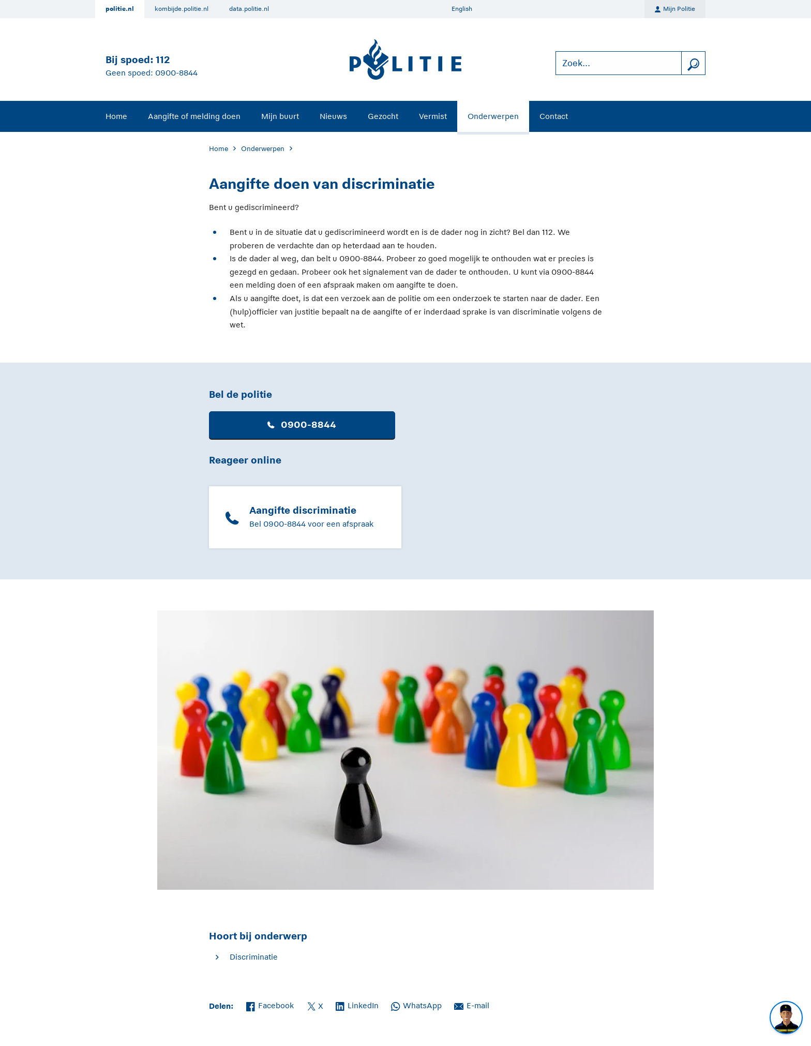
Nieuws (333, 116)
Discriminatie (254, 957)
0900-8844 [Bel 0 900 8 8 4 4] (176, 73)
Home (116, 116)
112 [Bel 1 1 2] (163, 59)
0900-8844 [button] (301, 424)
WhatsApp (416, 1004)
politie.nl (120, 9)
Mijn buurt (280, 116)
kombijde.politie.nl (181, 9)
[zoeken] (693, 63)
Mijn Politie (675, 9)
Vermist (433, 116)
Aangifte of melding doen (194, 116)
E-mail (471, 1004)
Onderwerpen (493, 116)
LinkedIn (357, 1004)
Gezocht (383, 116)
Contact (553, 116)
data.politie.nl (249, 9)
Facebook (270, 1004)
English (462, 9)
